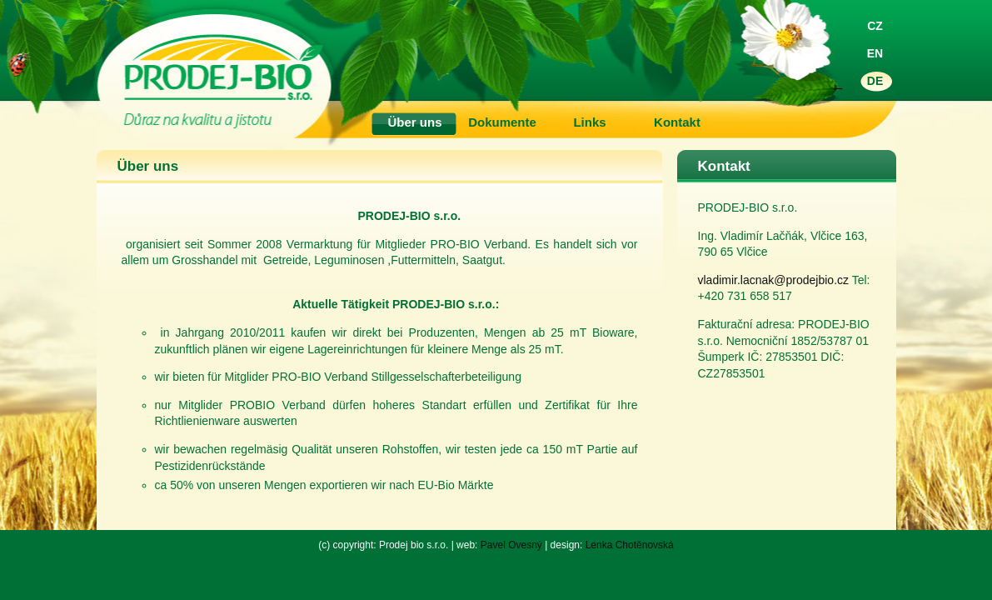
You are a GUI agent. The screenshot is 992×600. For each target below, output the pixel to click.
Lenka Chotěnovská (630, 545)
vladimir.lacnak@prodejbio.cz (774, 280)
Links (589, 122)
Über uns (414, 122)
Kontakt (677, 122)
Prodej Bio (471, 50)
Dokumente (502, 122)
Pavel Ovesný (511, 545)
